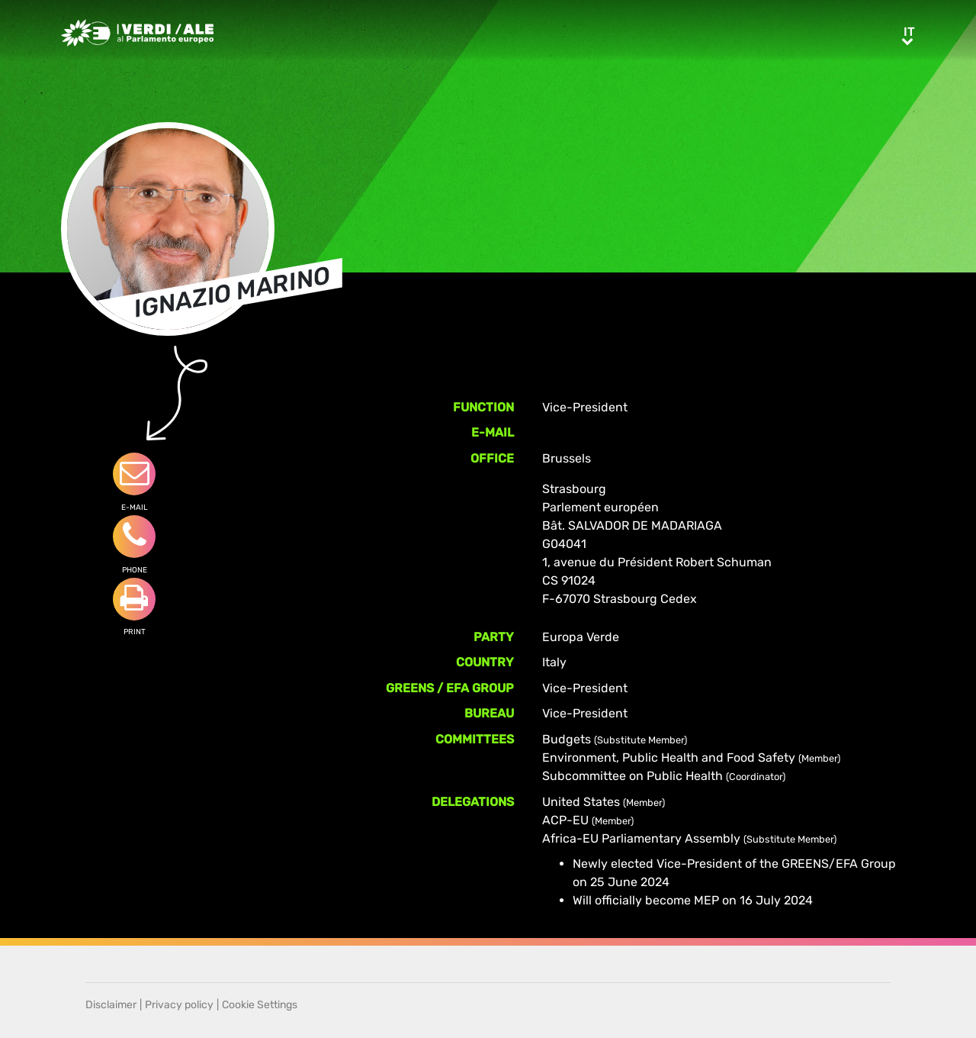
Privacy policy (179, 1004)
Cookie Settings (259, 1004)
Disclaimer (110, 1004)
